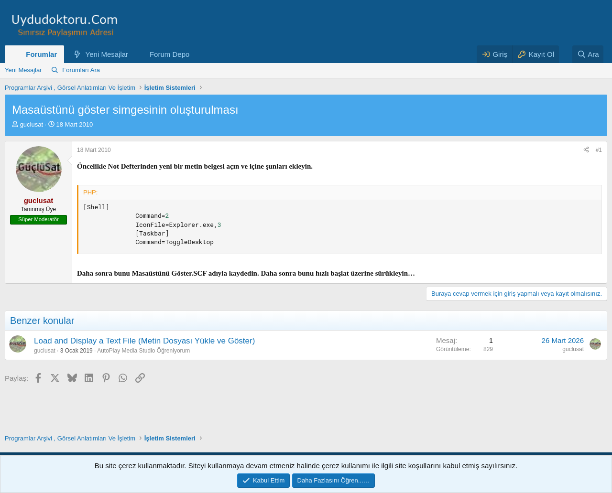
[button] (135, 54)
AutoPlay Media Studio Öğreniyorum (143, 350)
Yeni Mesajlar (107, 54)
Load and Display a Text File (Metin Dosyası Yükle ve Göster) (144, 340)
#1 (599, 150)
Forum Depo (169, 54)
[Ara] (588, 54)
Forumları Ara (81, 70)
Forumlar (41, 54)
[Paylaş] (586, 150)
